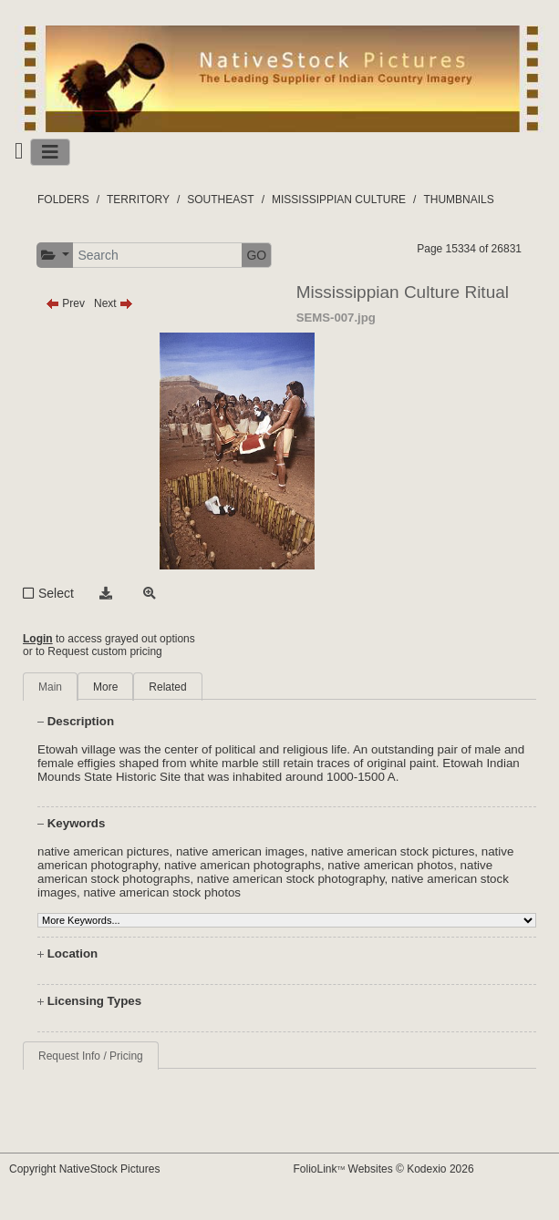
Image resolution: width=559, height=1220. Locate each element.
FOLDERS (63, 199)
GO (256, 255)
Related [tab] (167, 687)
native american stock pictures (392, 851)
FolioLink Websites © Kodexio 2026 (384, 1169)
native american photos (390, 865)
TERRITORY (138, 199)
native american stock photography (291, 879)
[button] (55, 255)
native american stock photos (162, 892)
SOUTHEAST (220, 199)
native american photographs (242, 865)
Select (56, 593)
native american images (240, 851)
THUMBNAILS (458, 199)
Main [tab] (50, 687)
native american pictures (103, 851)
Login (38, 638)
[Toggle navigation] (50, 152)
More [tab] (105, 687)
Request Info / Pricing (90, 1056)
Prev (65, 303)
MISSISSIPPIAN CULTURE (339, 199)
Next (113, 303)
